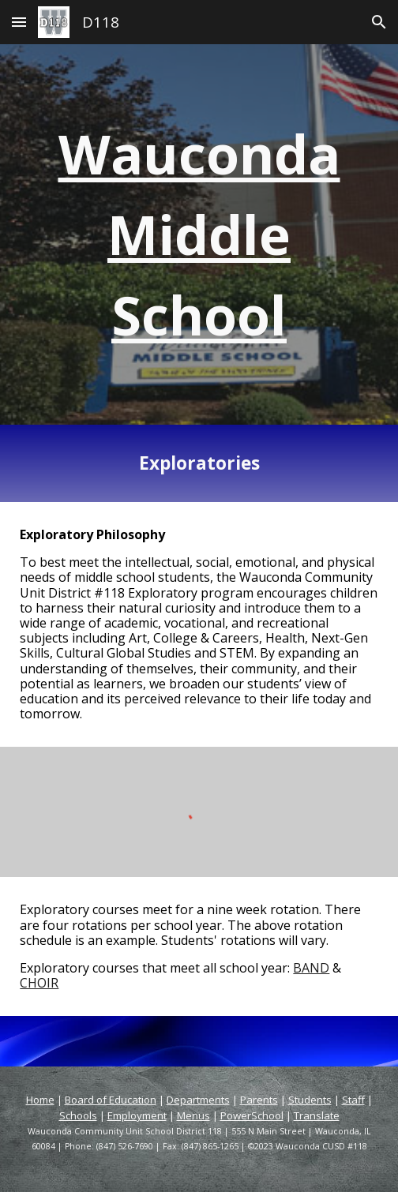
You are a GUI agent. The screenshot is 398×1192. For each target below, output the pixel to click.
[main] (198, 234)
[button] (19, 21)
